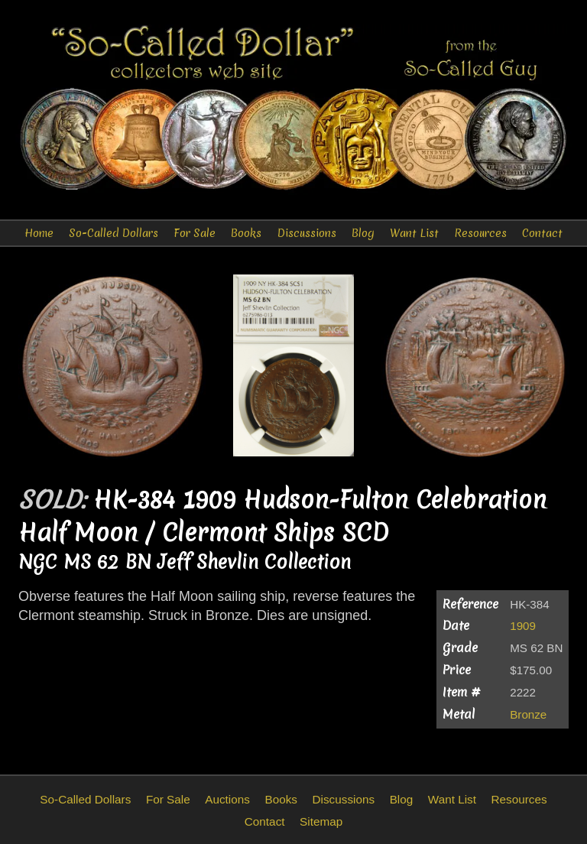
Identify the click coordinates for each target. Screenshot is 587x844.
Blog (363, 233)
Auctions (227, 799)
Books (246, 233)
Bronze (528, 714)
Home (39, 233)
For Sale (195, 233)
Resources (480, 233)
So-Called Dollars (113, 233)
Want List (414, 233)
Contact (542, 233)
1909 (523, 625)
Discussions (306, 233)
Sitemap (321, 821)
